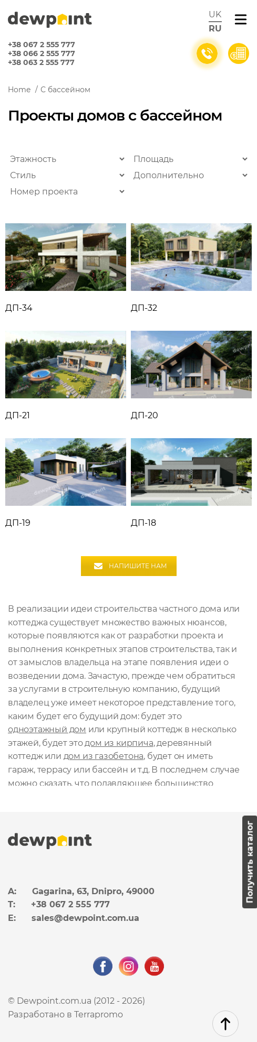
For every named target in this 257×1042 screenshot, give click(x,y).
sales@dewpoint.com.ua (85, 918)
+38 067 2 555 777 (41, 44)
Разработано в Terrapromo (65, 1014)
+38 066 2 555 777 (41, 53)
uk (215, 14)
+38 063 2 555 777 (41, 62)
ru (215, 29)
